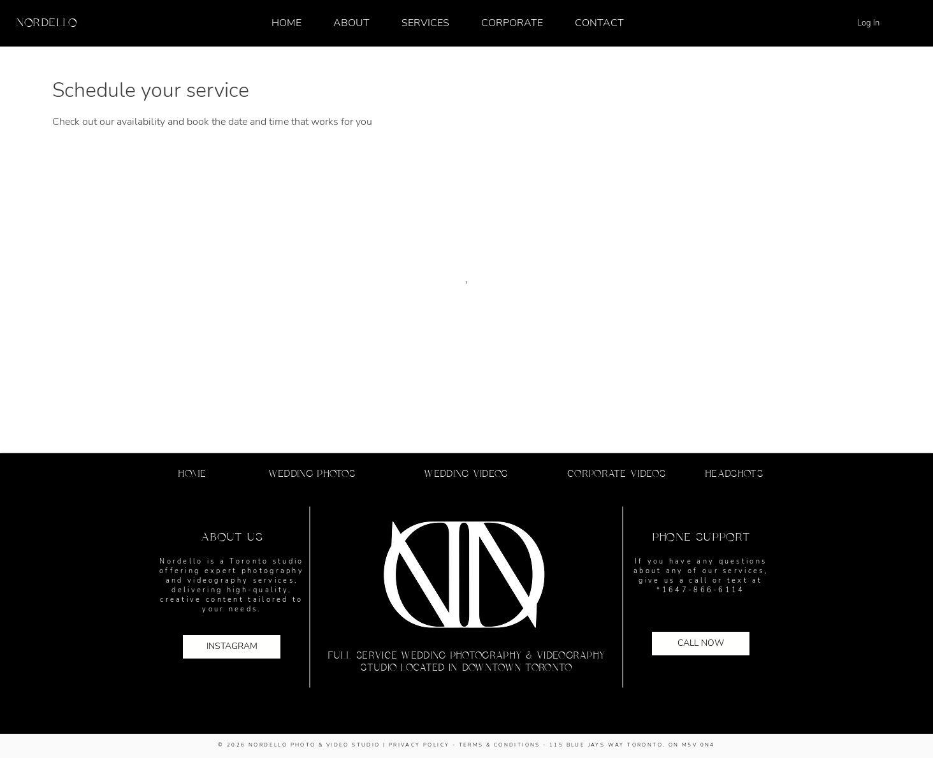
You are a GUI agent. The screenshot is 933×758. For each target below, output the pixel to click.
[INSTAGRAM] (231, 647)
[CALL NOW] (700, 643)
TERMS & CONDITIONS (499, 744)
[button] (425, 23)
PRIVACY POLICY (419, 744)
